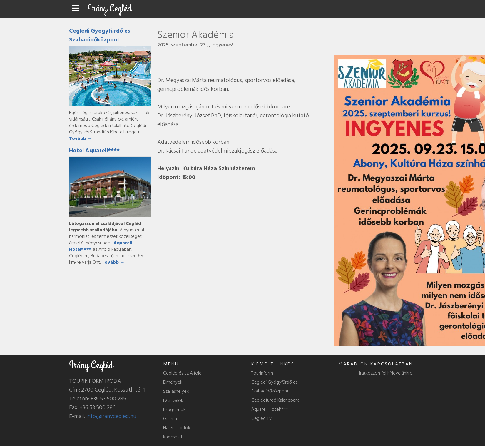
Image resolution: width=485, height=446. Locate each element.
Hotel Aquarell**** (94, 150)
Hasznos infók (176, 428)
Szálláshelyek (176, 391)
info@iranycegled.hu (111, 416)
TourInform (262, 373)
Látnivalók (173, 400)
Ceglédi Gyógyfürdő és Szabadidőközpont (99, 35)
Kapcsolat (173, 437)
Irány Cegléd (109, 8)
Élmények (172, 382)
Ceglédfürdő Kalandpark (275, 400)
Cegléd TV (261, 418)
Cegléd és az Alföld (182, 373)
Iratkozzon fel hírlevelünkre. (386, 373)
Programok (174, 409)
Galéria (170, 418)
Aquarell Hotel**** (269, 409)
